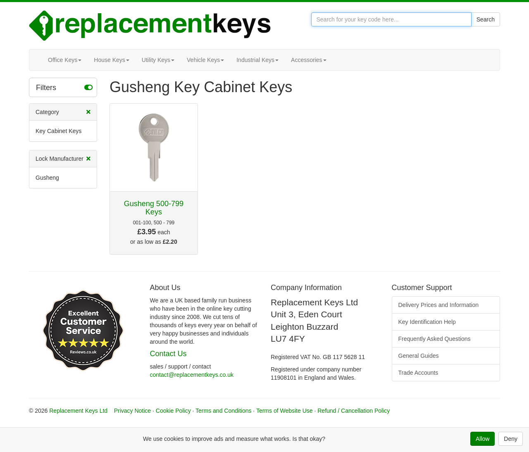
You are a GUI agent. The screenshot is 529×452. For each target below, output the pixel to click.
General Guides (418, 355)
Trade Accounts (418, 372)
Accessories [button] (308, 60)
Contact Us (168, 354)
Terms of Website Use (284, 410)
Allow (482, 438)
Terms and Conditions (223, 410)
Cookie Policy (173, 410)
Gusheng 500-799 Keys (153, 208)
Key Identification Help (427, 322)
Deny (510, 438)
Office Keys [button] (64, 60)
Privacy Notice (132, 410)
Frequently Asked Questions (434, 338)
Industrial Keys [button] (257, 60)
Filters (64, 87)
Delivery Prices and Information (438, 305)
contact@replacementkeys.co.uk (192, 374)
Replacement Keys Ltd (78, 410)
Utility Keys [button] (158, 60)
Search (486, 19)
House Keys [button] (111, 60)
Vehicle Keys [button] (205, 60)
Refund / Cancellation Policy (353, 410)
